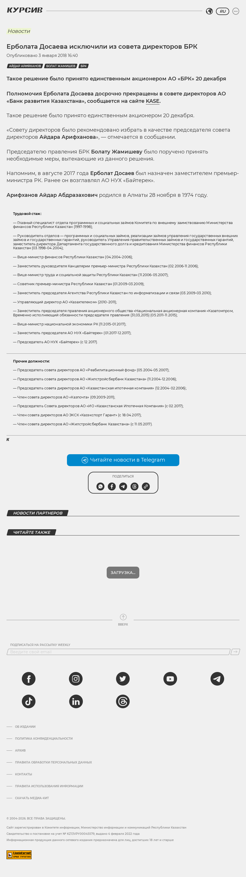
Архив (20, 750)
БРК (84, 66)
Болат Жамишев (60, 66)
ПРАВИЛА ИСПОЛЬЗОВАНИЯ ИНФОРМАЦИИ (49, 786)
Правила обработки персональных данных (53, 762)
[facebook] (28, 679)
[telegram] (217, 679)
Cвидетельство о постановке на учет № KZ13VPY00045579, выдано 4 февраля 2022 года (73, 834)
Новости (18, 31)
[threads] (123, 701)
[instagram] (76, 679)
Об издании (25, 727)
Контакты (23, 774)
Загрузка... (123, 572)
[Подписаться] (235, 652)
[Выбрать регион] (209, 11)
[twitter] (123, 679)
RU (223, 11)
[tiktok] (28, 701)
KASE (152, 101)
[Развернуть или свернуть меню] (235, 11)
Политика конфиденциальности (44, 739)
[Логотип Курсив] (25, 10)
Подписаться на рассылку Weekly (40, 645)
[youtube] (170, 679)
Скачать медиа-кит (32, 798)
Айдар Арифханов (25, 66)
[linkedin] (76, 701)
